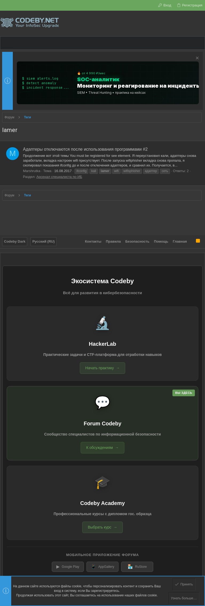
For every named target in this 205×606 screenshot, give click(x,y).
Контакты (93, 241)
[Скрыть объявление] (196, 58)
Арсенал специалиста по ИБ (59, 177)
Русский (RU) (43, 241)
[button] (7, 43)
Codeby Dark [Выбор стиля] (14, 241)
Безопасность (137, 241)
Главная (180, 241)
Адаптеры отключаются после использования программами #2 (85, 149)
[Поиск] (201, 23)
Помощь (161, 241)
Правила (113, 241)
